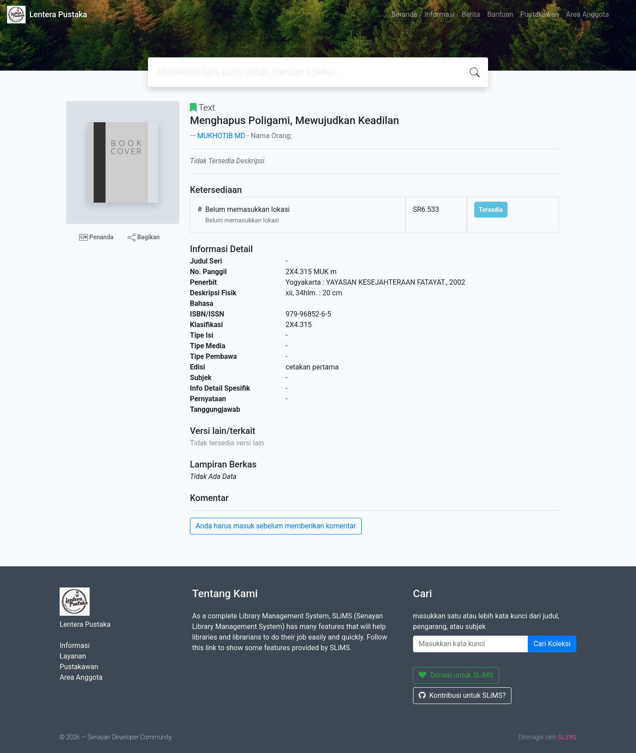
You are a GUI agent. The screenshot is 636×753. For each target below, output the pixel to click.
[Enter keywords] (470, 644)
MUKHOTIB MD (221, 136)
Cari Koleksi (552, 644)
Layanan (73, 656)
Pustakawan (539, 14)
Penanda (96, 237)
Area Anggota (587, 14)
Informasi (439, 14)
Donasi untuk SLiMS (456, 675)
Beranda (404, 14)
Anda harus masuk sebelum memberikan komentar (276, 526)
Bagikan (143, 237)
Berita (471, 14)
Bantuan (500, 14)
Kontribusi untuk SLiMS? (462, 695)
